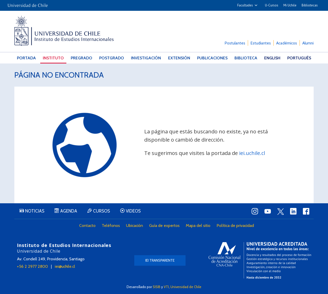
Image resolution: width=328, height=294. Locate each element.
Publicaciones (212, 58)
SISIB (156, 287)
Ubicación (134, 225)
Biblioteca (245, 58)
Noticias (34, 211)
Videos (133, 211)
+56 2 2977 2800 (32, 266)
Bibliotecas (310, 5)
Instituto (53, 58)
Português (299, 58)
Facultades (245, 5)
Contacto (87, 225)
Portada (26, 58)
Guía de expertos (164, 225)
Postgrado (111, 58)
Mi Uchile (289, 5)
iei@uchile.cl (65, 266)
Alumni (308, 43)
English (272, 58)
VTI (166, 287)
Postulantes (235, 43)
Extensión (179, 58)
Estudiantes (261, 43)
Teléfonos (111, 225)
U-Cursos (271, 5)
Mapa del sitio (198, 225)
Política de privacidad (235, 225)
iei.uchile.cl (252, 153)
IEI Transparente (160, 260)
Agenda (68, 211)
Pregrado (81, 58)
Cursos (101, 211)
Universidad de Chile (185, 287)
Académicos (286, 43)
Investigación (146, 58)
